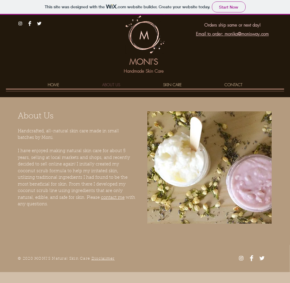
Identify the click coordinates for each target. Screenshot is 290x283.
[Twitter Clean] (39, 23)
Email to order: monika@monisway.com (232, 34)
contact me (113, 198)
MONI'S (143, 62)
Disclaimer (103, 259)
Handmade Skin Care (144, 71)
